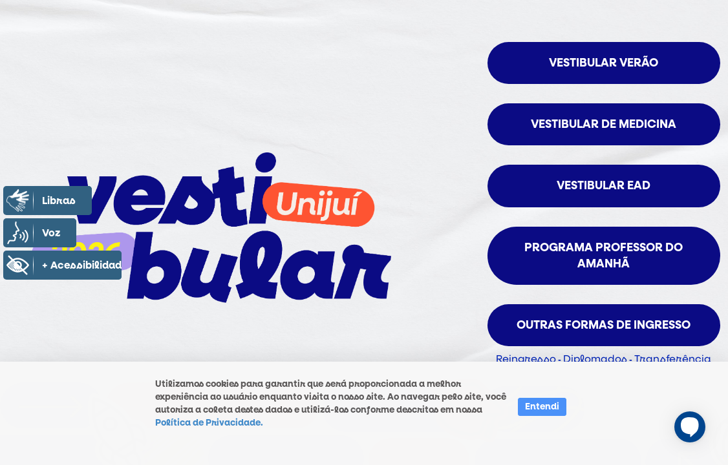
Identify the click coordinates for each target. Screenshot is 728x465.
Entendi (542, 406)
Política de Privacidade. (209, 423)
